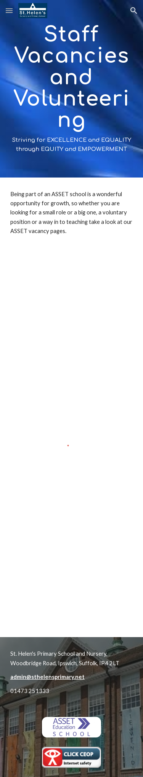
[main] (71, 89)
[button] (9, 10)
